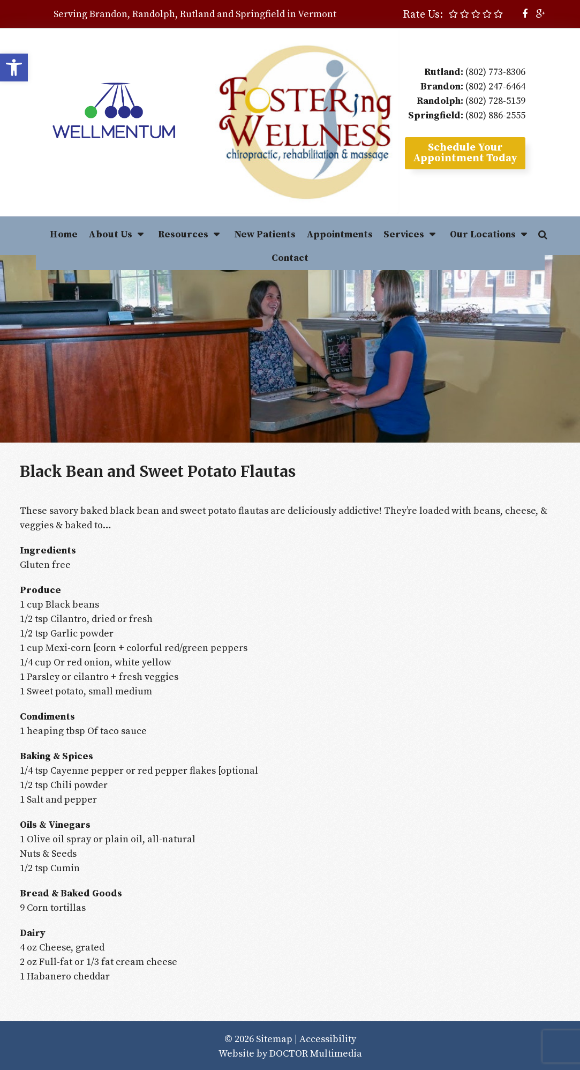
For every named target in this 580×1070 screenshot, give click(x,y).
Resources (183, 234)
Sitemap (274, 1039)
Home (64, 234)
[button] (14, 67)
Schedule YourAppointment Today (465, 153)
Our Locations (483, 234)
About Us (110, 234)
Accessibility (327, 1039)
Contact (290, 258)
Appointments (339, 234)
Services (403, 234)
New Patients (265, 234)
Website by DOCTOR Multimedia (290, 1053)
